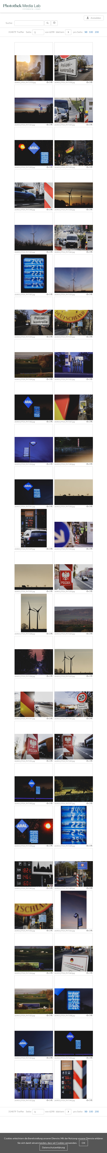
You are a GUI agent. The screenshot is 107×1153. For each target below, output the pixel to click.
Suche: (9, 23)
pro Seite (85, 32)
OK (83, 1143)
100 (91, 32)
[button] (54, 23)
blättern (60, 32)
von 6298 (50, 32)
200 (97, 32)
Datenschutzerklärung (53, 1147)
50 (85, 32)
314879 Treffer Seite (20, 32)
